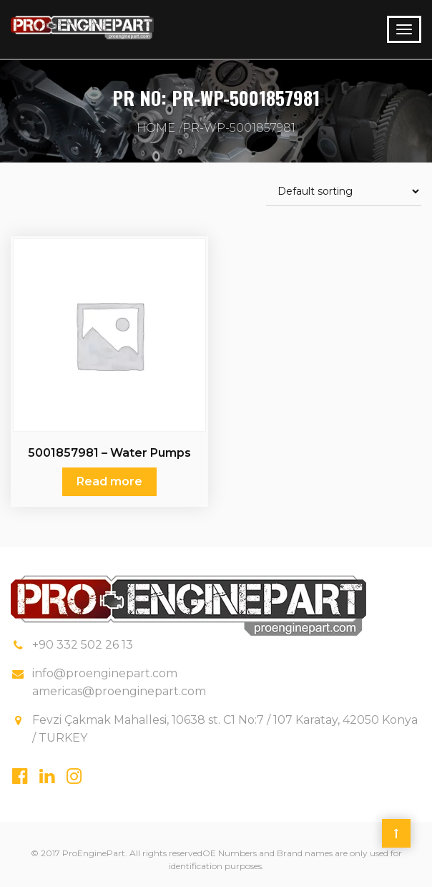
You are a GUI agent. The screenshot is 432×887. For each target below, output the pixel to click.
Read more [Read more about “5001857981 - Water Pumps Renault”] (109, 481)
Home (156, 128)
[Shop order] (343, 191)
